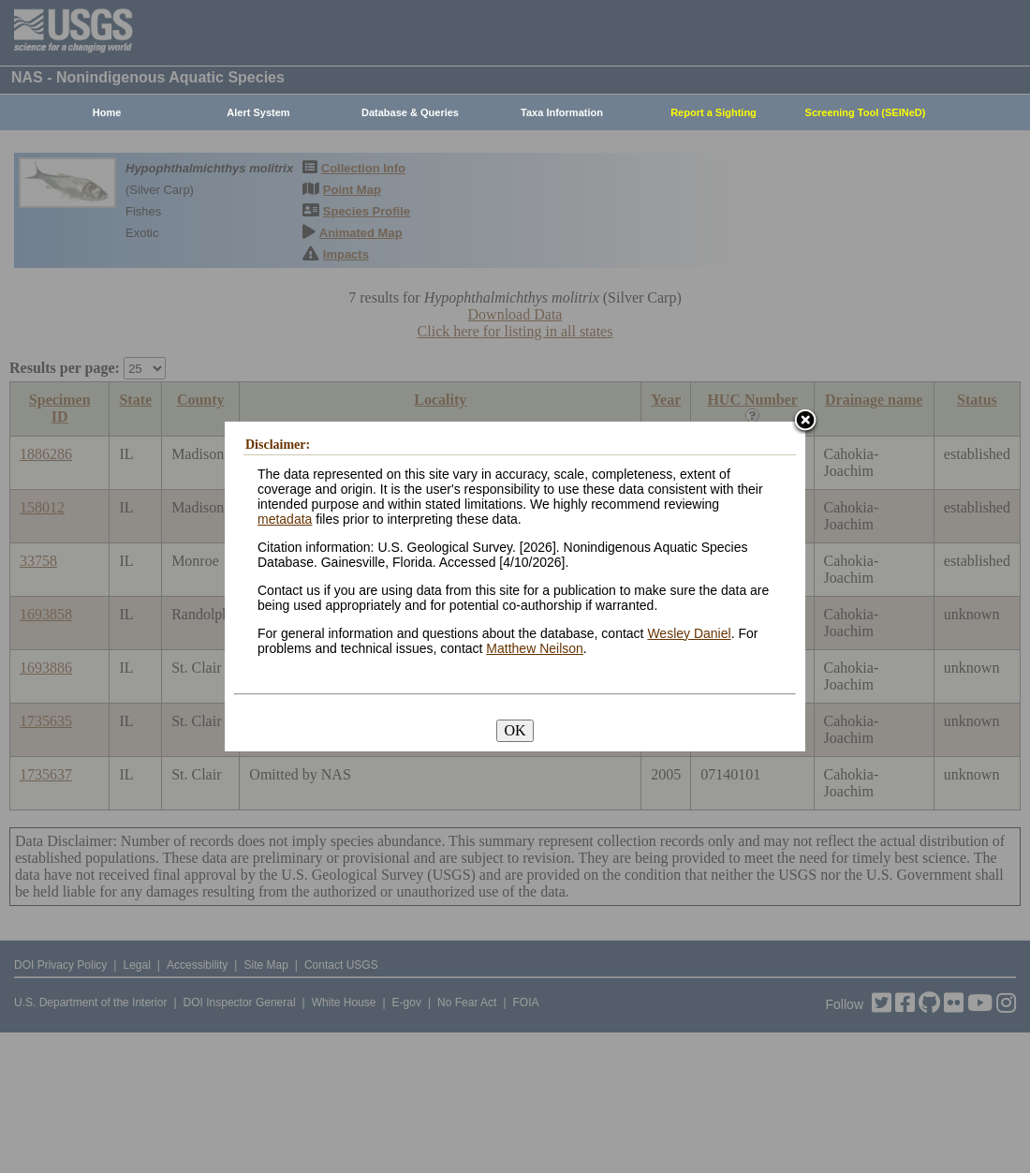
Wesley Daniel (688, 633)
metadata (285, 519)
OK (514, 730)
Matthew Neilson (534, 648)
